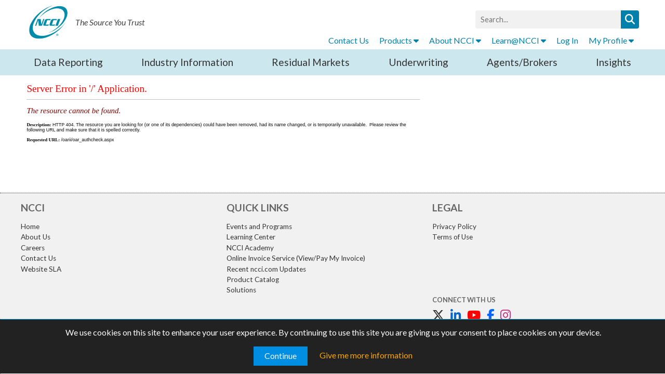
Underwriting (418, 62)
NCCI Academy (250, 248)
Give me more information (366, 355)
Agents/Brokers (522, 62)
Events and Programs (259, 226)
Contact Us (348, 40)
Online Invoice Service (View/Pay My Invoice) (296, 258)
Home (30, 226)
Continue (280, 355)
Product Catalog (253, 279)
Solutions (241, 290)
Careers (33, 248)
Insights (613, 62)
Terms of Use (452, 237)
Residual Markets (311, 62)
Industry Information (187, 62)
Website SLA (41, 269)
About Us (35, 237)
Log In (567, 40)
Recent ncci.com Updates (266, 269)
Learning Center (251, 237)
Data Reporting (68, 62)
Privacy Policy (454, 226)
